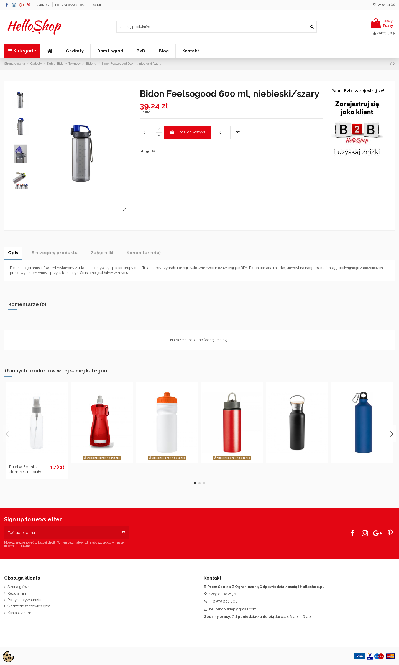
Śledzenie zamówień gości (29, 606)
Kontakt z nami (19, 613)
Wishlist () (384, 5)
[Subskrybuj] (123, 532)
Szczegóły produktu (55, 252)
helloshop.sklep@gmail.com (233, 609)
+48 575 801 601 (223, 601)
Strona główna (19, 587)
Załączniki (102, 252)
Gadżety (43, 5)
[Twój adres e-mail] (61, 532)
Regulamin (100, 5)
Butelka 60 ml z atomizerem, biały (25, 469)
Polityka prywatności (71, 5)
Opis (13, 252)
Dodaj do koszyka (188, 132)
